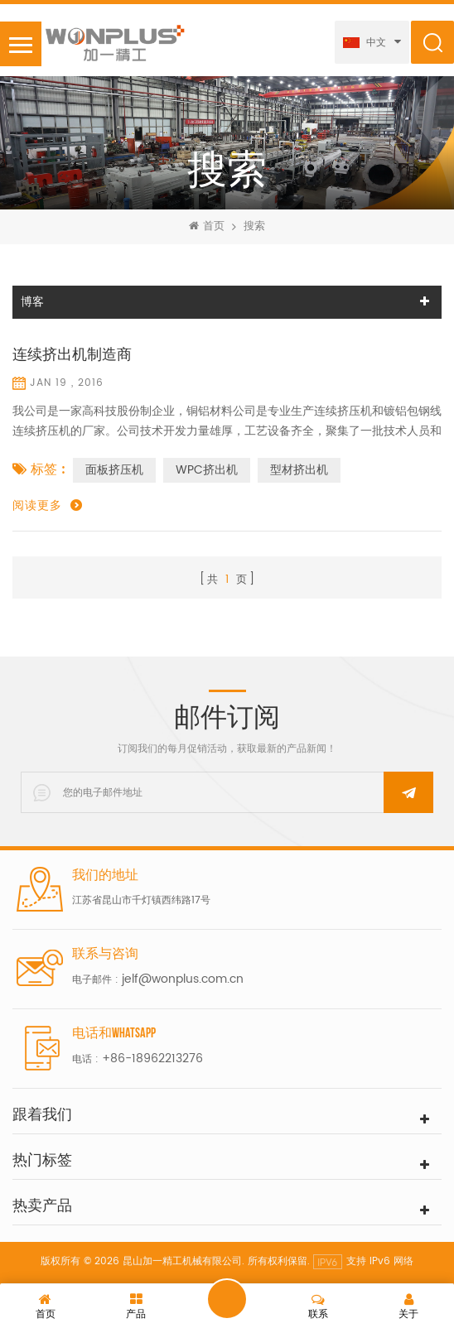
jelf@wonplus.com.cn (183, 979)
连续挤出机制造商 (72, 355)
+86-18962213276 (152, 1058)
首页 (207, 227)
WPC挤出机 (207, 469)
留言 (227, 1299)
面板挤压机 (114, 469)
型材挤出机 (299, 469)
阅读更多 (37, 506)
